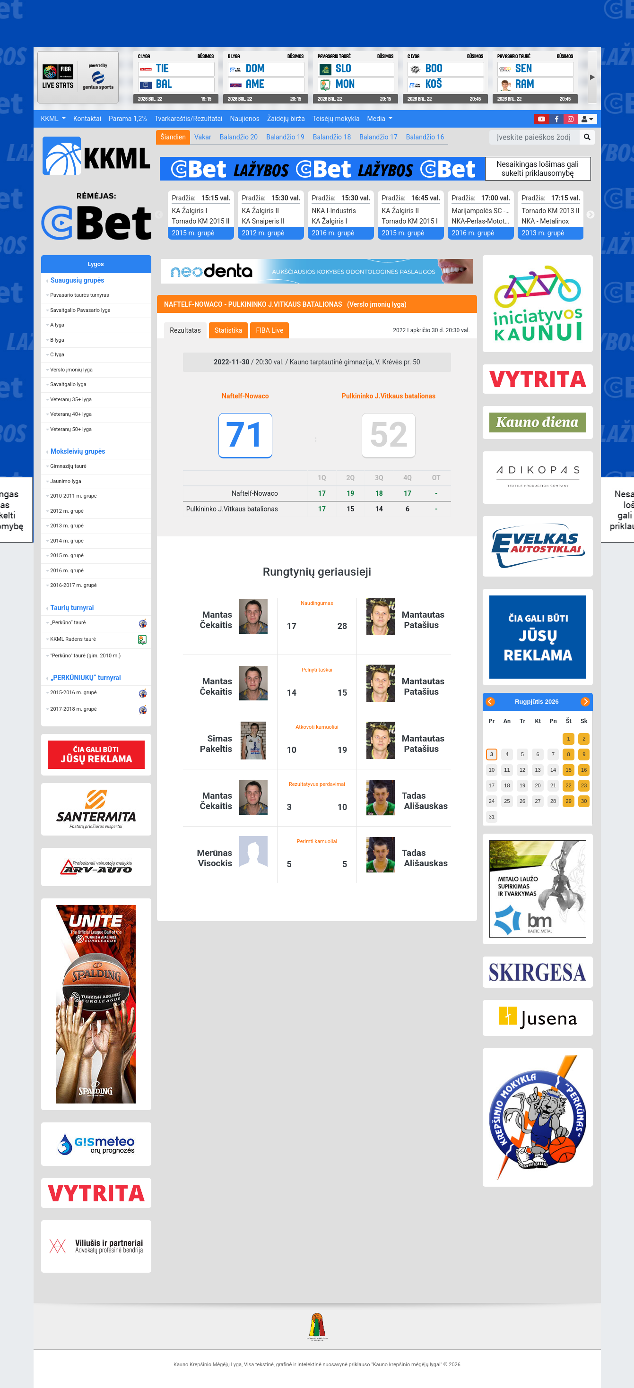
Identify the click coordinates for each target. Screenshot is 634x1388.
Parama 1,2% (128, 118)
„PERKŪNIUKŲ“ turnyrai (86, 677)
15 (569, 770)
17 (492, 785)
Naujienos (245, 118)
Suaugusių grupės (77, 280)
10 (492, 770)
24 (492, 801)
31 (492, 816)
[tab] (185, 330)
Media (377, 118)
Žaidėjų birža (286, 118)
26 (522, 801)
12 (522, 770)
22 (569, 785)
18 (507, 785)
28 (553, 801)
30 (584, 801)
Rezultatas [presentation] (185, 330)
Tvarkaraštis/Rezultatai (189, 118)
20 (537, 785)
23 (584, 785)
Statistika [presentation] (228, 330)
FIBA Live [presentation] (269, 330)
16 (584, 770)
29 (569, 801)
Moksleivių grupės (78, 451)
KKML (51, 118)
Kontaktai (87, 118)
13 (537, 770)
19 (522, 785)
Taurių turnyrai (72, 608)
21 (553, 785)
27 (537, 801)
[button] (587, 119)
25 (507, 801)
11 (507, 770)
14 (553, 770)
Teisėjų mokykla (336, 118)
